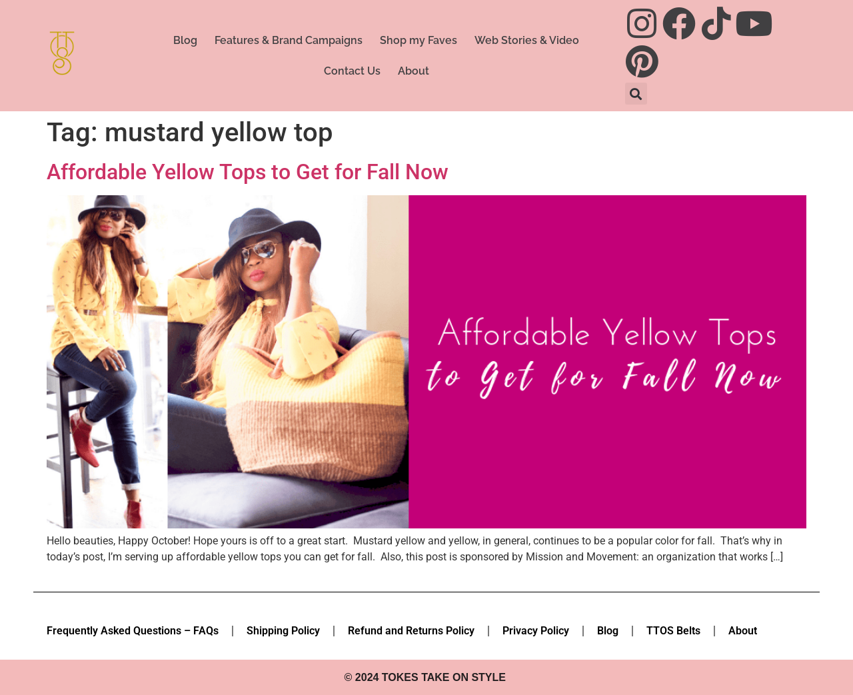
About (413, 71)
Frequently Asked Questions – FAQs (133, 630)
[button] (636, 94)
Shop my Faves (418, 40)
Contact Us (352, 71)
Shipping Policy (283, 630)
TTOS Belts (673, 630)
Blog (185, 40)
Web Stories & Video (526, 40)
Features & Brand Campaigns (289, 40)
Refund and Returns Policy (411, 630)
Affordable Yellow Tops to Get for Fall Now (247, 172)
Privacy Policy (535, 630)
